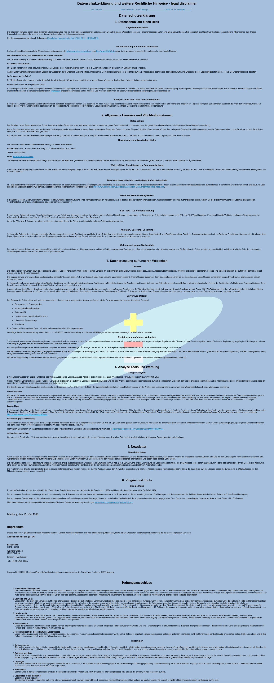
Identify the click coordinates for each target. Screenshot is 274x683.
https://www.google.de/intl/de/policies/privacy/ (114, 502)
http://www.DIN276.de (105, 51)
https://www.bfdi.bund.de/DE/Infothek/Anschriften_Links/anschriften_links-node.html (128, 187)
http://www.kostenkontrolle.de (79, 51)
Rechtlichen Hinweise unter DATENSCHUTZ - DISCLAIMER (73, 38)
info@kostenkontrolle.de (23, 156)
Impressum (55, 91)
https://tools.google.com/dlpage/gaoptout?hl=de (27, 414)
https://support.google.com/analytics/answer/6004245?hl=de (138, 429)
